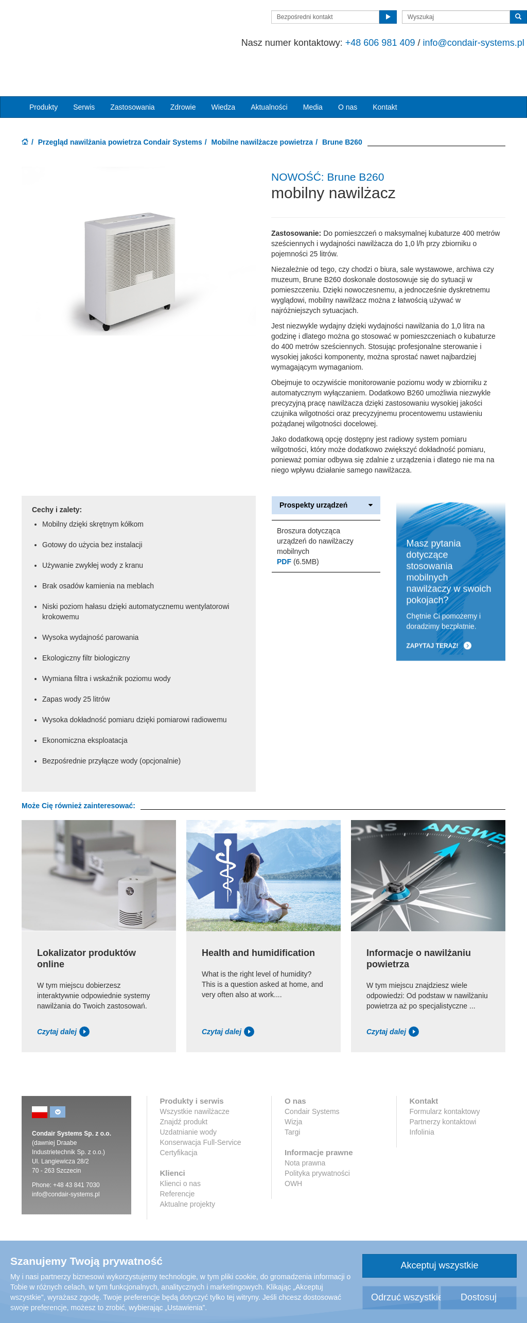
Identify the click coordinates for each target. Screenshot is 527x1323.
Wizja (293, 1087)
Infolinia (422, 1097)
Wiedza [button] (223, 72)
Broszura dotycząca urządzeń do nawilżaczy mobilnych (315, 507)
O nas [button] (347, 72)
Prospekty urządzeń (326, 471)
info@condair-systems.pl (452, 43)
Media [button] (313, 72)
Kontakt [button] (385, 72)
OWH (293, 1149)
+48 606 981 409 (359, 43)
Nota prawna (305, 1128)
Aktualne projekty (187, 1169)
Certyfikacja (179, 1118)
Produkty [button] (43, 72)
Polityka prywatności (317, 1139)
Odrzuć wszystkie (404, 1297)
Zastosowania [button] (132, 72)
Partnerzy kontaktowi (443, 1087)
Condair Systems (312, 1077)
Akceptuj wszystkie (439, 1265)
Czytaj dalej (63, 997)
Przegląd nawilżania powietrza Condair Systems (120, 107)
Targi (292, 1097)
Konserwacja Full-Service (200, 1108)
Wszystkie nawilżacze (195, 1077)
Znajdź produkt (184, 1087)
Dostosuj (479, 1297)
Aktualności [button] (269, 72)
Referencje (177, 1159)
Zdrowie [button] (183, 72)
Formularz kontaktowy (445, 1077)
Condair (81, 29)
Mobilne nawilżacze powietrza (262, 107)
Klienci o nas (180, 1149)
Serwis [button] (84, 72)
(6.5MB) (298, 528)
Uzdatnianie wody (188, 1097)
